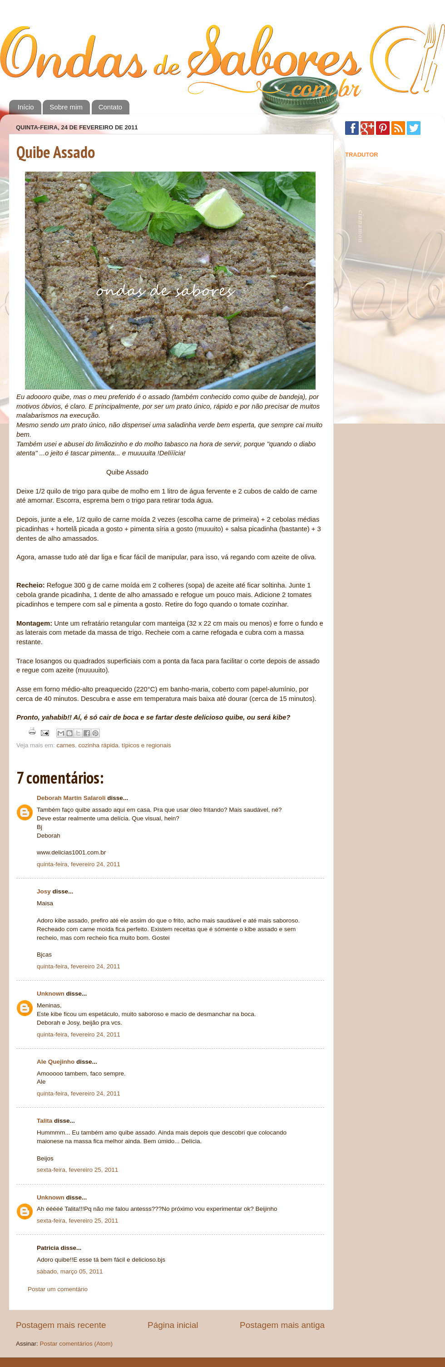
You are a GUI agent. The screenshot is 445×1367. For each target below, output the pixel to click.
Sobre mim (66, 107)
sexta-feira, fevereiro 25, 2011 (77, 1169)
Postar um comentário (58, 1289)
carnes (66, 745)
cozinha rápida (99, 745)
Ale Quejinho (55, 1061)
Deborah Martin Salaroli (71, 798)
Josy (44, 891)
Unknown (50, 993)
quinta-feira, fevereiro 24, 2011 (78, 864)
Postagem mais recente (61, 1325)
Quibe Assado (55, 152)
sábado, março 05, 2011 (70, 1271)
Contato (111, 107)
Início (26, 107)
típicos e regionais (146, 745)
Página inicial (173, 1325)
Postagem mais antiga (282, 1325)
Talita (44, 1120)
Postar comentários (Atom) (76, 1343)
